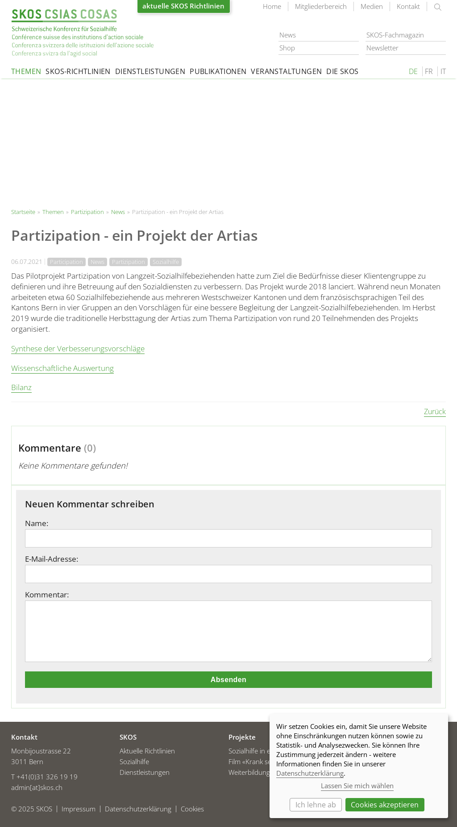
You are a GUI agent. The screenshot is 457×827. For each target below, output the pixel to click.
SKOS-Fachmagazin (395, 34)
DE (413, 71)
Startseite (82, 33)
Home (272, 6)
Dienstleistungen (150, 71)
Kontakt (408, 6)
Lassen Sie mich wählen (357, 785)
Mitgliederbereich (321, 6)
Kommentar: (47, 595)
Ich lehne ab (315, 805)
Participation (66, 262)
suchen (437, 7)
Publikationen (218, 71)
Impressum (79, 809)
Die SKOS (342, 71)
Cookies (192, 809)
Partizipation (87, 212)
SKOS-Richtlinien (78, 71)
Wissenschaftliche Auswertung (62, 368)
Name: (36, 523)
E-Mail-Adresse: (51, 559)
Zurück (435, 411)
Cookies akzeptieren (385, 805)
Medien (372, 6)
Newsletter (382, 47)
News (287, 34)
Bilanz (21, 387)
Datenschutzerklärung (310, 773)
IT (443, 71)
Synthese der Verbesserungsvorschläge (78, 348)
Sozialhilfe (166, 262)
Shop (287, 47)
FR (429, 71)
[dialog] (359, 766)
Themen (26, 71)
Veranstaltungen (286, 71)
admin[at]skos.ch (36, 787)
